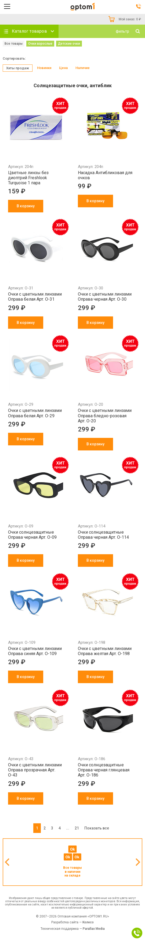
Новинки (44, 68)
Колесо (88, 922)
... (67, 828)
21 (77, 828)
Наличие (82, 68)
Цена (63, 68)
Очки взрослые (40, 43)
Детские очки (69, 43)
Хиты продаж (17, 68)
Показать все (96, 828)
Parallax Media (94, 929)
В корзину (26, 206)
